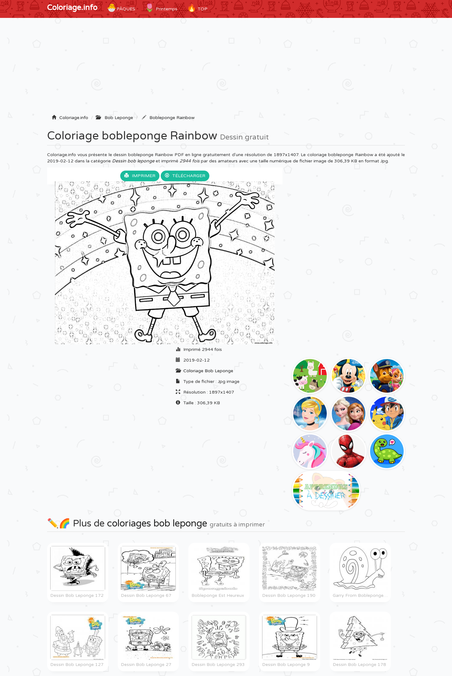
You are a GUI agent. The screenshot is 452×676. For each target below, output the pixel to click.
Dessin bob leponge (133, 161)
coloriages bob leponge (157, 523)
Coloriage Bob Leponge (208, 370)
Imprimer (139, 175)
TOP (197, 8)
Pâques (121, 8)
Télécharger (185, 175)
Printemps (161, 8)
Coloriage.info (72, 7)
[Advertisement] (226, 68)
